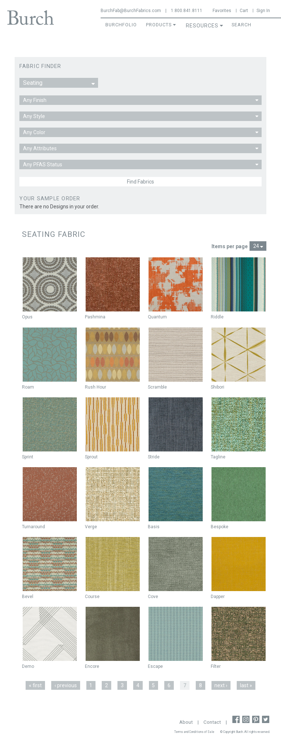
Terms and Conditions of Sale (194, 732)
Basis (154, 526)
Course (92, 596)
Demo (28, 666)
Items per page (229, 246)
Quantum (157, 316)
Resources (202, 26)
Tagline (218, 456)
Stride (154, 456)
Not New (32, 264)
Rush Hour (95, 387)
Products (159, 24)
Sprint (27, 456)
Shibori (217, 387)
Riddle (217, 316)
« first (35, 685)
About (186, 722)
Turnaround (33, 526)
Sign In (263, 10)
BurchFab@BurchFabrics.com (131, 10)
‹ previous (66, 685)
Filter (216, 666)
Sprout (91, 456)
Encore (92, 666)
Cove (153, 596)
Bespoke (219, 526)
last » (246, 685)
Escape (155, 666)
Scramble (157, 387)
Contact (212, 722)
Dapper (218, 596)
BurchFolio (121, 24)
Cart (244, 10)
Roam (28, 387)
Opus (27, 316)
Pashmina (95, 316)
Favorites (222, 10)
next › (220, 685)
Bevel (27, 596)
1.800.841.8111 (186, 10)
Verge (91, 526)
